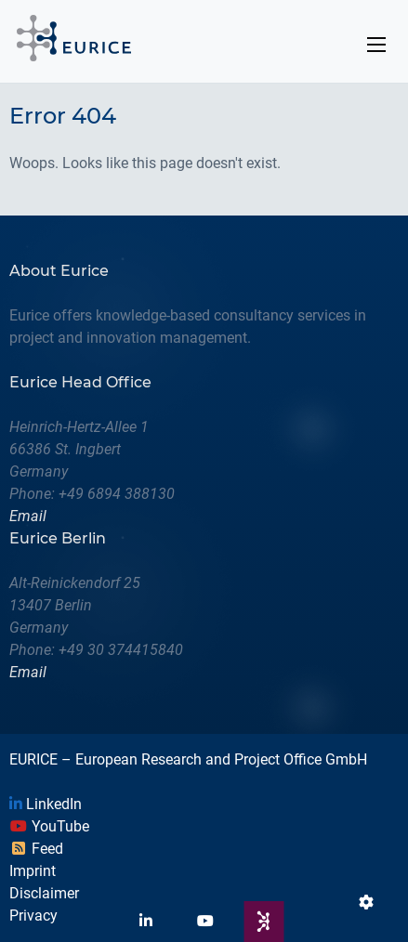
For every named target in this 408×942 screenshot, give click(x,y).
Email (27, 516)
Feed (36, 848)
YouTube (49, 826)
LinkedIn (45, 804)
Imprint (32, 871)
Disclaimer (44, 893)
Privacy (33, 915)
